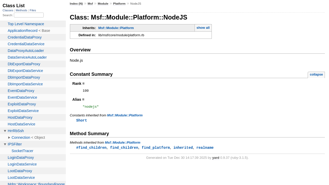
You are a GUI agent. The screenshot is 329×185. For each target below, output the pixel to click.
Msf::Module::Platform (116, 28)
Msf (90, 3)
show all (202, 28)
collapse (316, 74)
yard (215, 160)
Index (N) (76, 3)
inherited (183, 149)
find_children (124, 149)
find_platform (156, 149)
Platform (119, 3)
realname (205, 149)
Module (103, 3)
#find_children (91, 149)
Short (81, 121)
